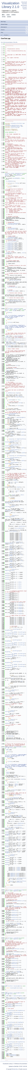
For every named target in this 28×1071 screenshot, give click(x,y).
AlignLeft (8, 635)
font (12, 181)
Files (14, 32)
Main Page (3, 21)
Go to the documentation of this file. (9, 42)
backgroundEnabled (14, 223)
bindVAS (15, 178)
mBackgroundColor (17, 900)
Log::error (8, 315)
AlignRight (9, 633)
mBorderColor (16, 948)
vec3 (7, 344)
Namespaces (14, 27)
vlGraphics (6, 35)
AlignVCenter (9, 656)
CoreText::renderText (14, 308)
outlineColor (8, 244)
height (11, 548)
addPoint (12, 873)
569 (2, 890)
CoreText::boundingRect (14, 986)
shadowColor (8, 239)
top (22, 548)
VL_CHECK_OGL (9, 736)
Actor (6, 174)
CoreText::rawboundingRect (15, 747)
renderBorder (10, 229)
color (23, 252)
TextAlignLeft (9, 446)
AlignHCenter (8, 630)
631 (2, 986)
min (10, 1003)
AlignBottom (9, 654)
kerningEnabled (15, 500)
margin (14, 344)
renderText (10, 238)
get (14, 795)
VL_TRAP (9, 318)
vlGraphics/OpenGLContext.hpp (14, 125)
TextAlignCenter (9, 450)
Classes (14, 30)
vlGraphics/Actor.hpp (17, 126)
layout (11, 439)
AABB (7, 336)
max (10, 1005)
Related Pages (4, 24)
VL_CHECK (8, 181)
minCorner (17, 340)
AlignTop (7, 651)
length (17, 393)
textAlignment (13, 413)
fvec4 (23, 309)
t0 (20, 538)
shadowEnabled (12, 237)
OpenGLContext (18, 175)
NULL (19, 178)
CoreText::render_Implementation (14, 173)
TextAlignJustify (9, 414)
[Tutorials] (24, 3)
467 (2, 747)
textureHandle (18, 528)
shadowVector (17, 239)
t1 (20, 534)
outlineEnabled (13, 241)
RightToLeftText (21, 439)
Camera (7, 175)
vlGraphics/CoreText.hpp (17, 123)
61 (2, 172)
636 (2, 993)
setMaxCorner (12, 343)
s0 (20, 533)
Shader (18, 174)
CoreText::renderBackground (15, 890)
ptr (17, 365)
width (12, 432)
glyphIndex (8, 502)
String (18, 396)
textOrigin (16, 629)
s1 (20, 535)
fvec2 (15, 244)
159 (2, 308)
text (10, 186)
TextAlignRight (9, 442)
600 (2, 938)
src (1, 35)
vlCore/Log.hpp (15, 127)
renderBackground (12, 224)
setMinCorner (12, 1054)
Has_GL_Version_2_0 (15, 280)
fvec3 (15, 368)
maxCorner (17, 338)
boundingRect (16, 906)
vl (15, 132)
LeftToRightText (21, 455)
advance (8, 714)
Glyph (13, 495)
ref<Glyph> (14, 790)
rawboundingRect (18, 336)
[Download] (24, 2)
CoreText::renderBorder (14, 938)
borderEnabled (12, 228)
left (21, 543)
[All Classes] (24, 5)
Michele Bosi (15, 1069)
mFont (10, 312)
